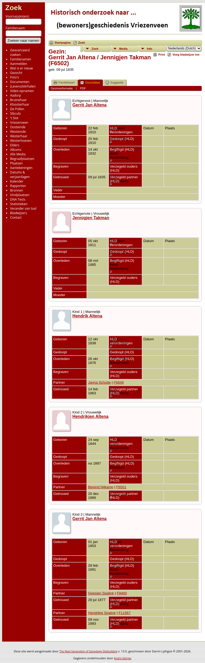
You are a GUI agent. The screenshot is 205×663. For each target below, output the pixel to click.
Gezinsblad (90, 83)
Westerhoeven (21, 140)
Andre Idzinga (122, 658)
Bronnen (16, 190)
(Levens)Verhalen (23, 86)
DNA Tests (18, 199)
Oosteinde (18, 127)
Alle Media (18, 154)
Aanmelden (18, 63)
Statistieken (18, 204)
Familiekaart (64, 83)
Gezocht (16, 73)
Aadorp (15, 95)
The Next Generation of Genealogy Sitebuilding (88, 651)
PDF (83, 88)
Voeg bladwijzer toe (185, 54)
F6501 (121, 487)
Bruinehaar (18, 100)
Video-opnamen (22, 91)
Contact (16, 217)
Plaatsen (16, 163)
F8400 (122, 593)
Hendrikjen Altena (90, 416)
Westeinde (18, 131)
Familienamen (20, 59)
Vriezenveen (19, 122)
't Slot (14, 118)
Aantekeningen (21, 167)
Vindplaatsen (20, 195)
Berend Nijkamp (100, 487)
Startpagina (63, 42)
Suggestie (114, 83)
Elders (14, 145)
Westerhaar (18, 136)
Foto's (14, 77)
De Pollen (17, 109)
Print (161, 54)
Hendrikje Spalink (102, 613)
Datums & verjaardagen (20, 174)
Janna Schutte (99, 382)
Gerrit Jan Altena (89, 105)
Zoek (13, 8)
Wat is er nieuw (21, 68)
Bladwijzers (18, 213)
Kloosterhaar (19, 104)
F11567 (125, 613)
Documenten (20, 82)
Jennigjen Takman (90, 218)
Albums (15, 149)
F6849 (119, 382)
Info (149, 48)
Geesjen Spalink (101, 593)
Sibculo (15, 113)
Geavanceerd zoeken (20, 52)
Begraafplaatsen (22, 158)
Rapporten (18, 186)
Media (123, 48)
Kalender (16, 181)
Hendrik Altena (87, 316)
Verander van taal (23, 208)
